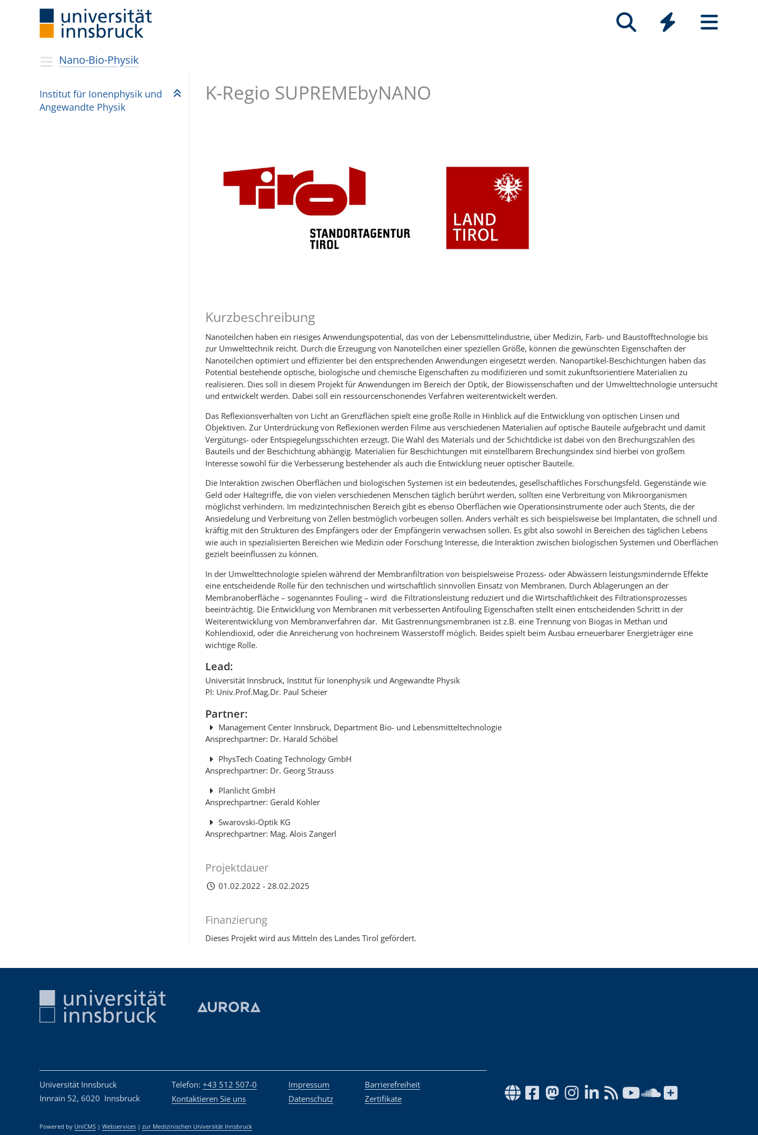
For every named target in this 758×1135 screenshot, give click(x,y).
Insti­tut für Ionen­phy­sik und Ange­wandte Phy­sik (100, 100)
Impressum (309, 1084)
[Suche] (626, 22)
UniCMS (85, 1126)
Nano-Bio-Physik (99, 60)
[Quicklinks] (668, 22)
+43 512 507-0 (230, 1084)
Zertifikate (383, 1098)
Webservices (119, 1126)
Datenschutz (310, 1098)
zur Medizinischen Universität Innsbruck (197, 1126)
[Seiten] (709, 22)
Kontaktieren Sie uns (209, 1098)
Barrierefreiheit (392, 1084)
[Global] (667, 23)
